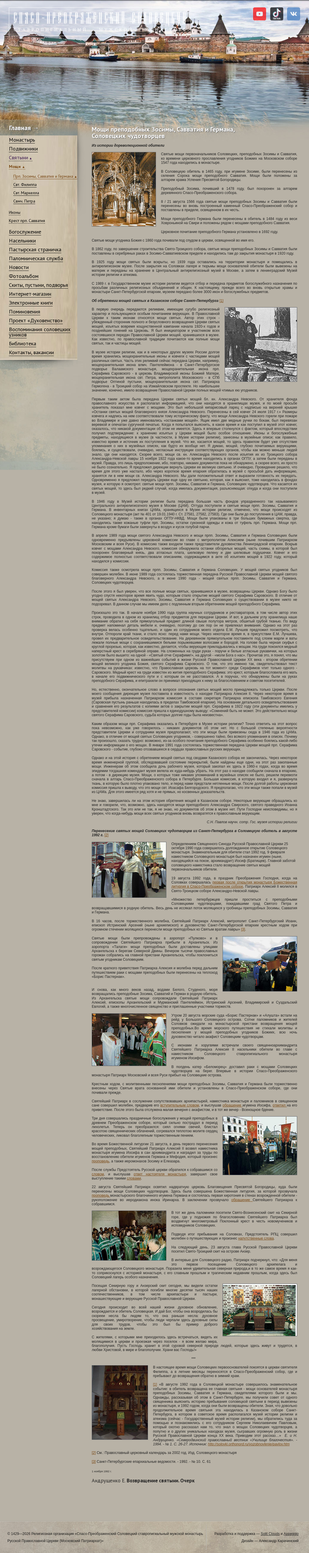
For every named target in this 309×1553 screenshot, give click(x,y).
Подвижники (23, 148)
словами (134, 1178)
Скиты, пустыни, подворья (38, 285)
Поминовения (24, 311)
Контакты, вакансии (31, 352)
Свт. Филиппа (25, 184)
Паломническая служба (36, 258)
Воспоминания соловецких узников (39, 332)
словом (98, 1174)
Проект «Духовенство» (36, 320)
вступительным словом (179, 1105)
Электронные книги (31, 302)
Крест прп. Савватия (27, 220)
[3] (243, 929)
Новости (19, 267)
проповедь (100, 1161)
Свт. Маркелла (26, 192)
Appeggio (291, 1534)
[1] (221, 301)
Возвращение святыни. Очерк (143, 1480)
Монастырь (22, 139)
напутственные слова (256, 1238)
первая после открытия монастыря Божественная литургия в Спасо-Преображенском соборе (234, 884)
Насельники (22, 240)
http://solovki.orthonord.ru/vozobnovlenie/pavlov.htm (248, 1444)
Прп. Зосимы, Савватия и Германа (43, 176)
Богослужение (25, 231)
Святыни (18, 157)
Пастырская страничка (35, 249)
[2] (106, 835)
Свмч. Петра (24, 201)
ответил (280, 1105)
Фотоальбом (23, 276)
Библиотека (22, 343)
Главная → (24, 128)
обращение (233, 1105)
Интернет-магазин (30, 293)
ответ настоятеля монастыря (160, 1174)
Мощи (15, 166)
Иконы (14, 212)
